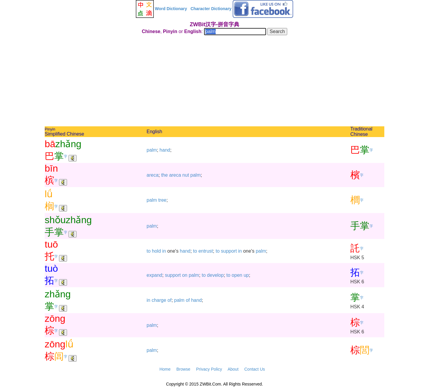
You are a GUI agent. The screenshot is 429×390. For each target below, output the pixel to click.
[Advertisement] (214, 81)
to (148, 251)
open (237, 275)
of (169, 300)
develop (215, 275)
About (233, 369)
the (164, 175)
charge (159, 300)
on (184, 275)
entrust (205, 251)
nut (185, 175)
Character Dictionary (210, 8)
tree (162, 200)
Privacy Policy (209, 369)
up (246, 275)
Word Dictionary (171, 8)
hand (165, 150)
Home (164, 369)
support (229, 251)
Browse (183, 369)
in (164, 251)
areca (152, 175)
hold (156, 251)
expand (154, 275)
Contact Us (254, 369)
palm (152, 150)
